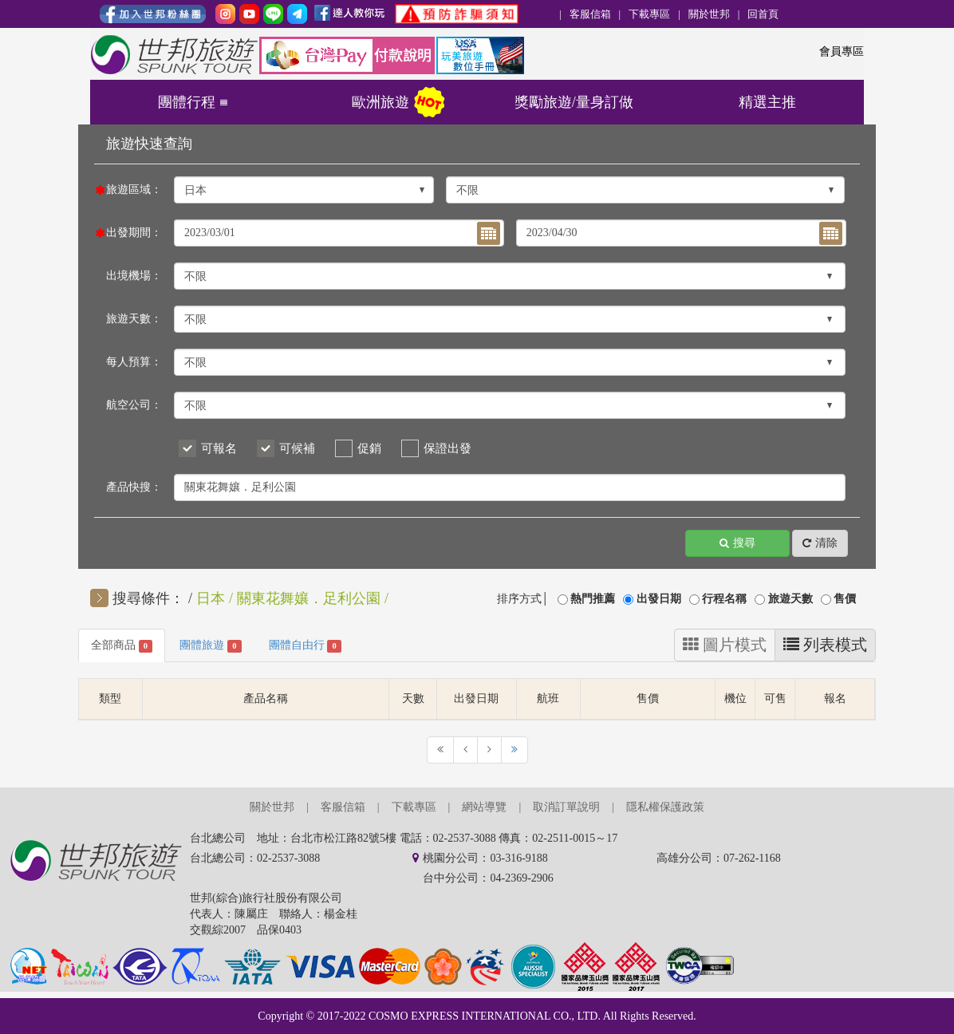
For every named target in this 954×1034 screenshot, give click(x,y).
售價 (845, 599)
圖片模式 (725, 644)
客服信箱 (590, 14)
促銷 (369, 448)
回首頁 (763, 14)
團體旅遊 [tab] (210, 646)
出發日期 (659, 599)
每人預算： (134, 362)
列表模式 (825, 644)
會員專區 (841, 51)
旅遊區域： (134, 189)
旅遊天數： (134, 319)
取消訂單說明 (566, 807)
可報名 (219, 448)
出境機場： (134, 276)
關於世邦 (709, 14)
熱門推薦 (592, 599)
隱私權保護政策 (665, 807)
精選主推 (767, 102)
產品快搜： (134, 487)
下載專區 (649, 14)
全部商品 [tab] (121, 646)
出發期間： (134, 233)
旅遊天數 (790, 599)
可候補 (297, 448)
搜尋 (737, 543)
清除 (820, 543)
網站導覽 (484, 807)
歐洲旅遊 (380, 102)
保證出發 (447, 448)
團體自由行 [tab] (305, 646)
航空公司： (134, 405)
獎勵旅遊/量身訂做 (573, 102)
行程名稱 (724, 599)
